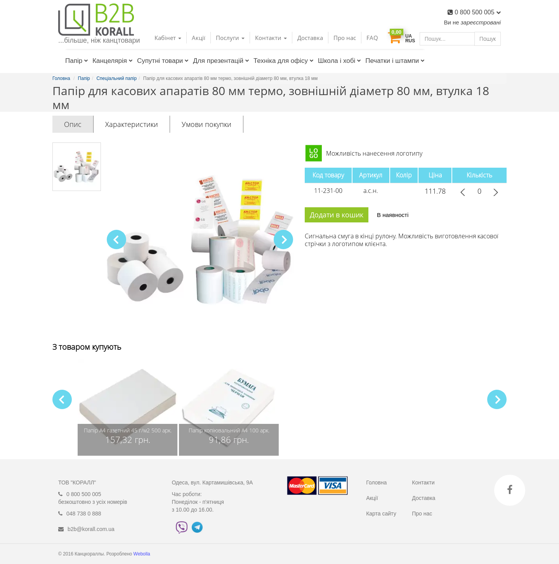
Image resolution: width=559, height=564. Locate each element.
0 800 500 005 (478, 12)
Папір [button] (76, 60)
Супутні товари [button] (163, 60)
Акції (198, 38)
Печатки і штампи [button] (395, 60)
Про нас (344, 38)
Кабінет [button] (168, 38)
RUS (410, 40)
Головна (376, 482)
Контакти (423, 482)
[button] (283, 239)
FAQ (372, 38)
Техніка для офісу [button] (283, 60)
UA (408, 36)
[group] (127, 407)
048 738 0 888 (83, 513)
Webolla (142, 554)
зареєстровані (481, 22)
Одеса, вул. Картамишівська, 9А (212, 482)
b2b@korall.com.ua (91, 529)
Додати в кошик (336, 214)
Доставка (310, 38)
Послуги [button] (230, 38)
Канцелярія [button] (112, 60)
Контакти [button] (271, 38)
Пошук (487, 38)
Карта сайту (381, 513)
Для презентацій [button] (221, 60)
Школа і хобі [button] (339, 60)
